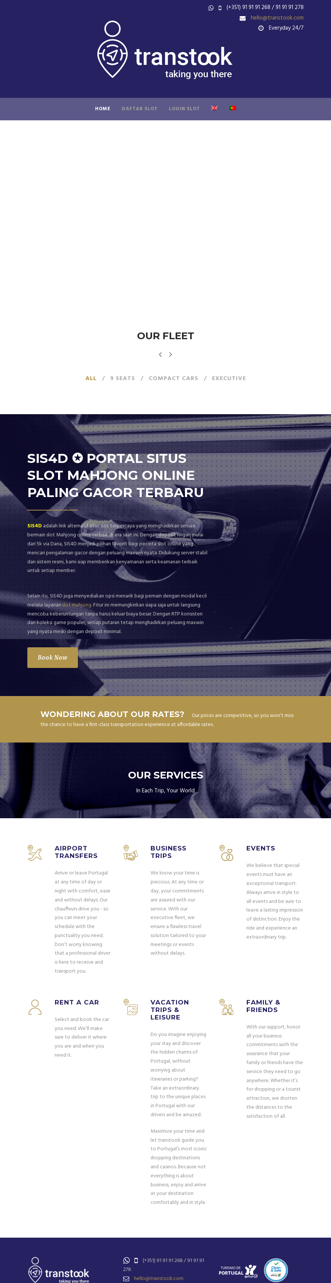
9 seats (122, 378)
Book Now (52, 657)
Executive (229, 378)
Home (102, 109)
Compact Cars (173, 378)
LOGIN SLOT (184, 109)
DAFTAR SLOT (140, 109)
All (91, 378)
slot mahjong (76, 605)
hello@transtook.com (277, 17)
